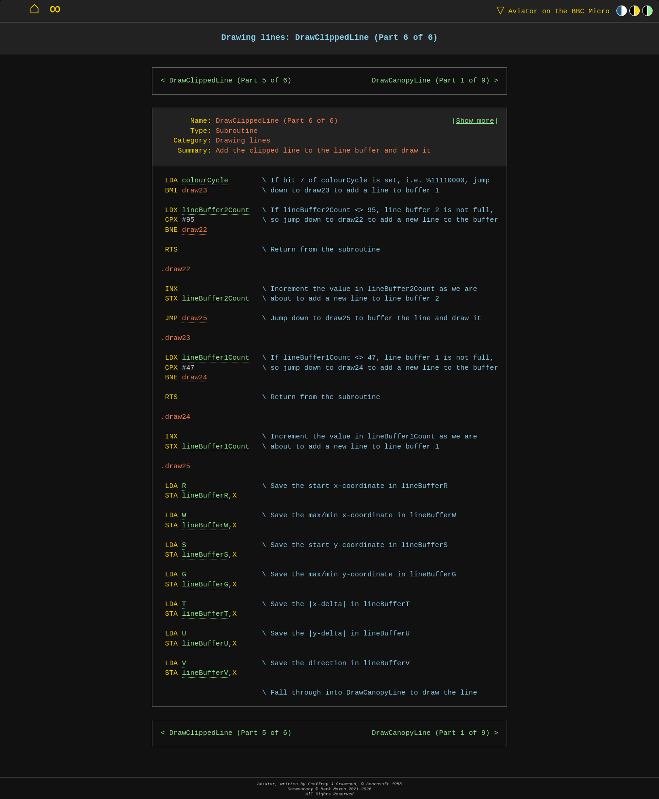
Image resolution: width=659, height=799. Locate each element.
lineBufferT (205, 614)
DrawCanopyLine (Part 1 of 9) (431, 81)
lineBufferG (205, 585)
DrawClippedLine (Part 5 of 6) (230, 81)
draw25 (194, 318)
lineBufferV (205, 673)
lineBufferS (205, 555)
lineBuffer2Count (215, 210)
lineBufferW (205, 526)
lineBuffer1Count (215, 358)
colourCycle (205, 181)
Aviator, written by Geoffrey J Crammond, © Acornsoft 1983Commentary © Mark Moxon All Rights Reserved (329, 789)
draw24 (194, 378)
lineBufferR (205, 496)
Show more (475, 121)
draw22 (194, 230)
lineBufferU (205, 644)
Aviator (551, 11)
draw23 (194, 191)
